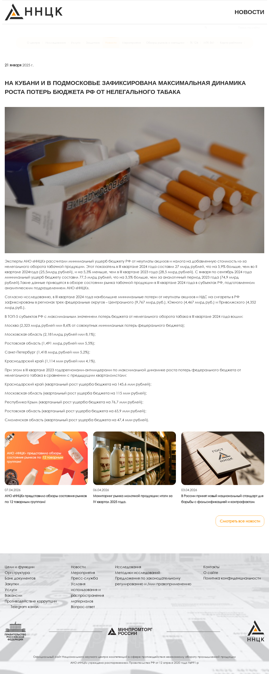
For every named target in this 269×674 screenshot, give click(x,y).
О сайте (210, 572)
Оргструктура (17, 572)
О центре (33, 46)
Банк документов (20, 578)
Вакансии (13, 595)
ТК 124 (194, 46)
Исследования (55, 46)
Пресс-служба (84, 578)
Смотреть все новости (240, 521)
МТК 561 (209, 46)
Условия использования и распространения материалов (87, 592)
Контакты (211, 567)
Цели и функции (19, 567)
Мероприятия (131, 46)
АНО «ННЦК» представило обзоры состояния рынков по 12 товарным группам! (46, 499)
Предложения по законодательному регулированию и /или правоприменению (153, 581)
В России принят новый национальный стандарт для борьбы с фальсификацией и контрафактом (222, 499)
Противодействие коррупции (31, 601)
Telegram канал (25, 606)
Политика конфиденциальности (232, 578)
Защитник (93, 46)
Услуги (75, 46)
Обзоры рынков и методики (165, 46)
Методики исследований (137, 572)
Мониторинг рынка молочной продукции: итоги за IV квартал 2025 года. (132, 499)
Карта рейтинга (231, 46)
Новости (111, 46)
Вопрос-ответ (83, 606)
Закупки (12, 584)
